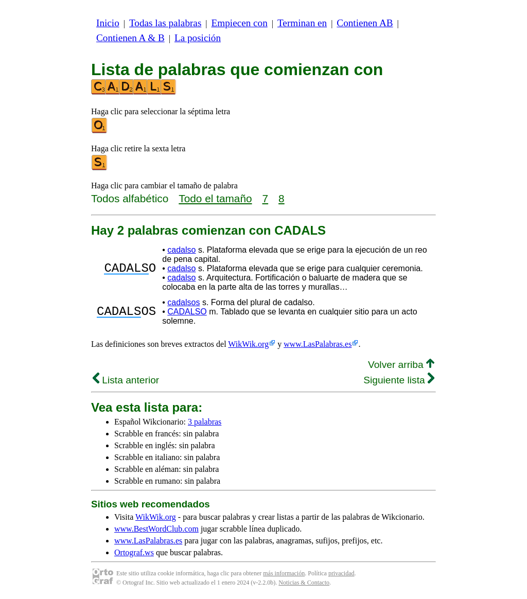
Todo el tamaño (215, 198)
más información (284, 573)
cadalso (181, 249)
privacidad (341, 573)
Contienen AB (365, 22)
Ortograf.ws (134, 552)
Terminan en (302, 22)
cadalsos (183, 302)
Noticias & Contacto (303, 582)
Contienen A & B (130, 37)
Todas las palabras (165, 22)
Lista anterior (126, 380)
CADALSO (186, 311)
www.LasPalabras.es (318, 344)
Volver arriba (401, 364)
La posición (197, 37)
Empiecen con (240, 22)
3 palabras (204, 421)
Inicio (107, 22)
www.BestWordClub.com (156, 528)
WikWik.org (248, 344)
